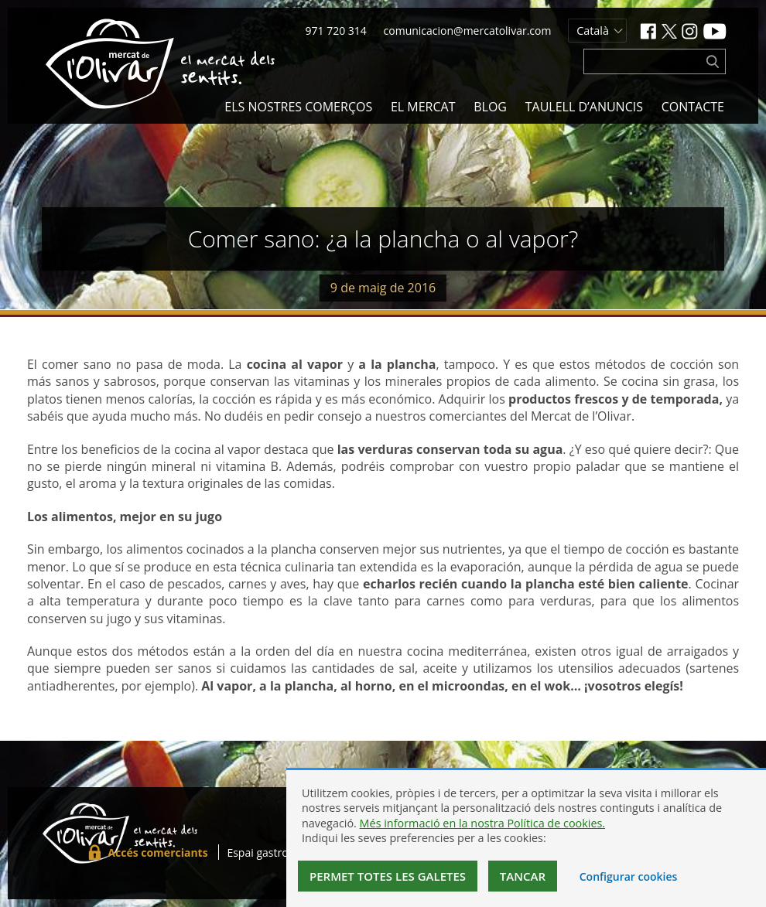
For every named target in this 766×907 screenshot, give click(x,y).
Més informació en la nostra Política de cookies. (483, 823)
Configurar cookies (629, 876)
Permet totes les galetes (387, 876)
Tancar (522, 876)
